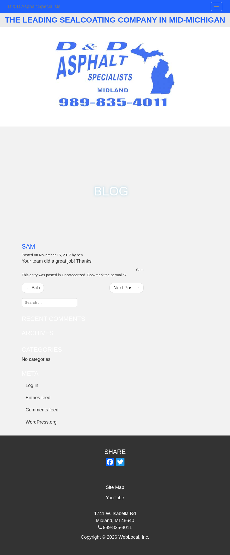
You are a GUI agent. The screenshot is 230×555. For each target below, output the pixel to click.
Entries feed (38, 397)
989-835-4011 (117, 35)
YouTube (115, 497)
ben (80, 255)
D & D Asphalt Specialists (34, 6)
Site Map (115, 487)
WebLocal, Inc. (134, 537)
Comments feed (42, 409)
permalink (119, 275)
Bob (33, 287)
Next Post (126, 287)
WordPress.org (41, 422)
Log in (32, 385)
